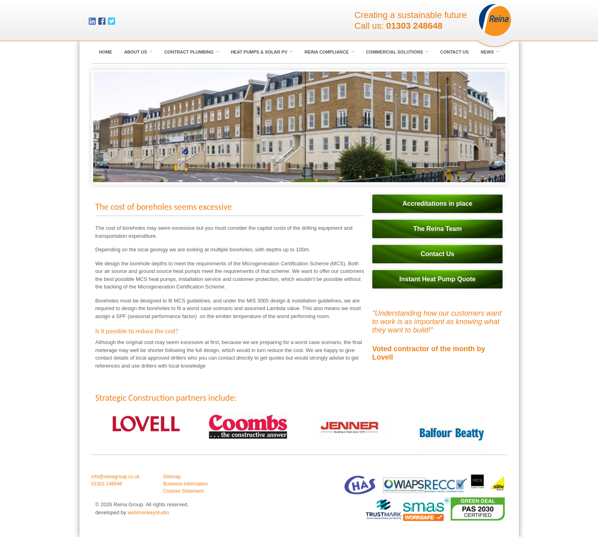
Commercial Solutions (397, 52)
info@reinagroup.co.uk (115, 476)
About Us (138, 52)
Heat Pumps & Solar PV (262, 52)
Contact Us (454, 52)
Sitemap (172, 476)
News (490, 52)
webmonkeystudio (148, 512)
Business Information (185, 484)
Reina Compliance (329, 52)
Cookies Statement (183, 491)
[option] (146, 423)
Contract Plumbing (192, 52)
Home (105, 52)
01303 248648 (414, 26)
